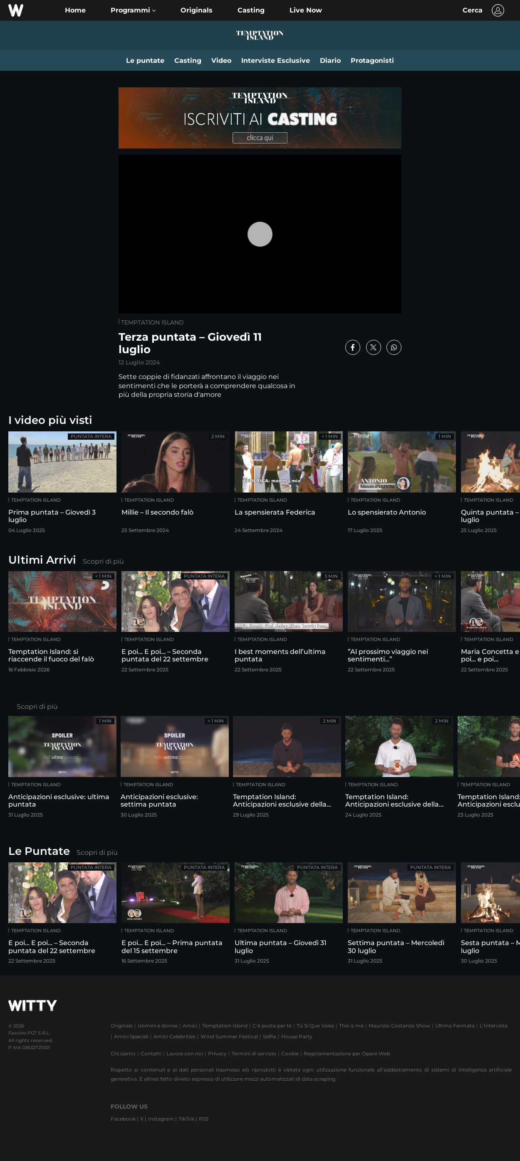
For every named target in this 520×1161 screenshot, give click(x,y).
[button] (133, 10)
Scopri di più (103, 561)
